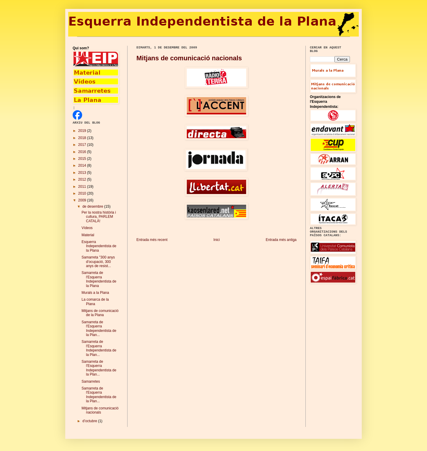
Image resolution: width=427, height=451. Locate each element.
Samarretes (91, 381)
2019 (82, 131)
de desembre (93, 206)
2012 (82, 179)
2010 (82, 193)
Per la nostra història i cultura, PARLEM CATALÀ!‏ (99, 216)
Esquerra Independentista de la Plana (99, 246)
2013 (82, 173)
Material (88, 235)
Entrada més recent (152, 240)
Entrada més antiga (281, 240)
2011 (82, 186)
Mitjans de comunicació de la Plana (100, 313)
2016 (82, 152)
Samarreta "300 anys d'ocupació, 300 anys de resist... (98, 261)
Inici (217, 240)
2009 (82, 200)
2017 (82, 145)
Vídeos (87, 228)
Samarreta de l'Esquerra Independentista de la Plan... (99, 328)
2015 (82, 159)
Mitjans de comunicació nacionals (189, 58)
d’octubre (90, 421)
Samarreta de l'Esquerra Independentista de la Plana (99, 279)
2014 (82, 165)
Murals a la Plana (95, 293)
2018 (82, 138)
